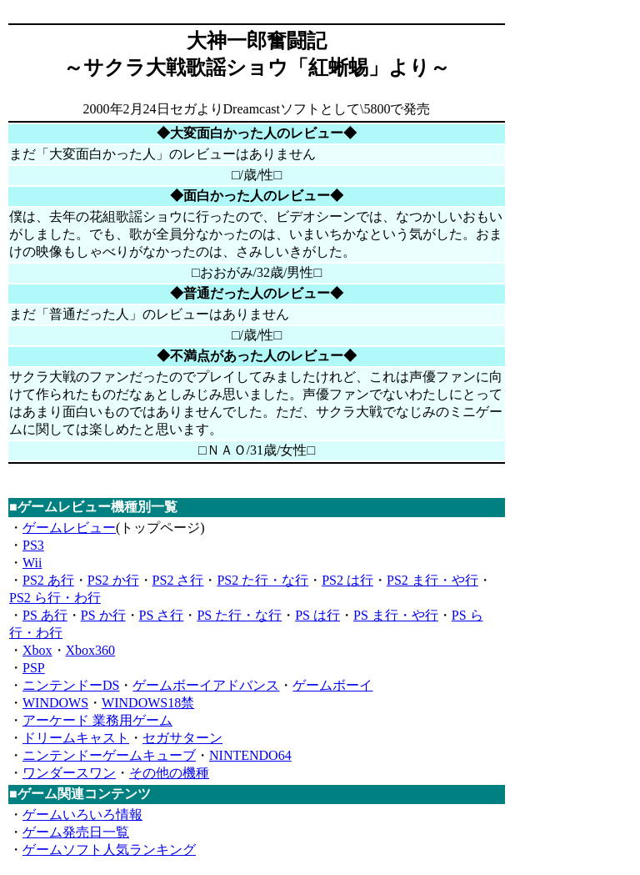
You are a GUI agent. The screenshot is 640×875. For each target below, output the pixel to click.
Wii (32, 563)
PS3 (33, 545)
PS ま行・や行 (395, 615)
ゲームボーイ (332, 685)
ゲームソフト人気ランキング (109, 849)
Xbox (37, 650)
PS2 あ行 (48, 580)
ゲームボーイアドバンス (205, 685)
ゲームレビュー (69, 527)
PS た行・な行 (239, 615)
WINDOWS (55, 703)
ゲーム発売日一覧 (75, 832)
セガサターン (182, 738)
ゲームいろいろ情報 (82, 814)
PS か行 (103, 615)
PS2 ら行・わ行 (55, 598)
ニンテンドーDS (70, 685)
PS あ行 (45, 615)
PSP (33, 668)
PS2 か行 (113, 580)
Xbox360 (91, 650)
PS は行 (317, 615)
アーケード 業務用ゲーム (97, 720)
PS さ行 (161, 615)
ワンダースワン (69, 773)
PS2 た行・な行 (262, 580)
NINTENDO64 (250, 755)
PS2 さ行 (178, 580)
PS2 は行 (347, 580)
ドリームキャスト (75, 738)
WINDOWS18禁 (148, 703)
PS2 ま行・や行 (432, 580)
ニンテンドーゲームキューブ (109, 755)
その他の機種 (169, 773)
